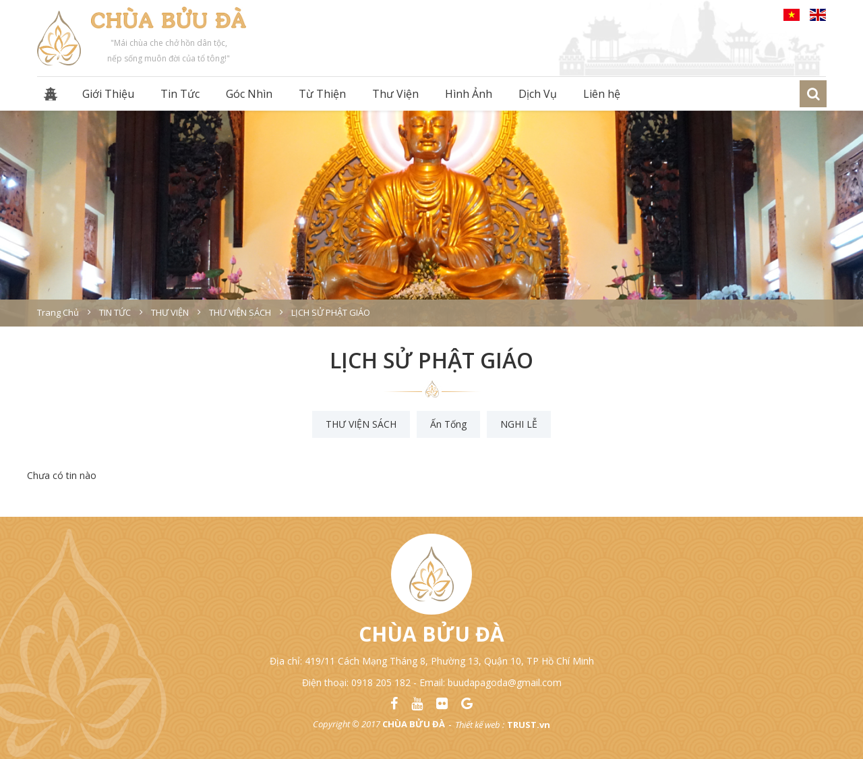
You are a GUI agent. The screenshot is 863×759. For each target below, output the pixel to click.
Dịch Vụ (537, 93)
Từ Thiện (322, 93)
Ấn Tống (448, 424)
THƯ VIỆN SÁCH (361, 424)
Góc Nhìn (249, 93)
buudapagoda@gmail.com (505, 682)
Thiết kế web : (479, 725)
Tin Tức (180, 93)
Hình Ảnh (468, 93)
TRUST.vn (528, 725)
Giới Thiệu (108, 93)
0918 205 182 (381, 682)
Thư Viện (395, 93)
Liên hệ (601, 93)
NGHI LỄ (518, 424)
